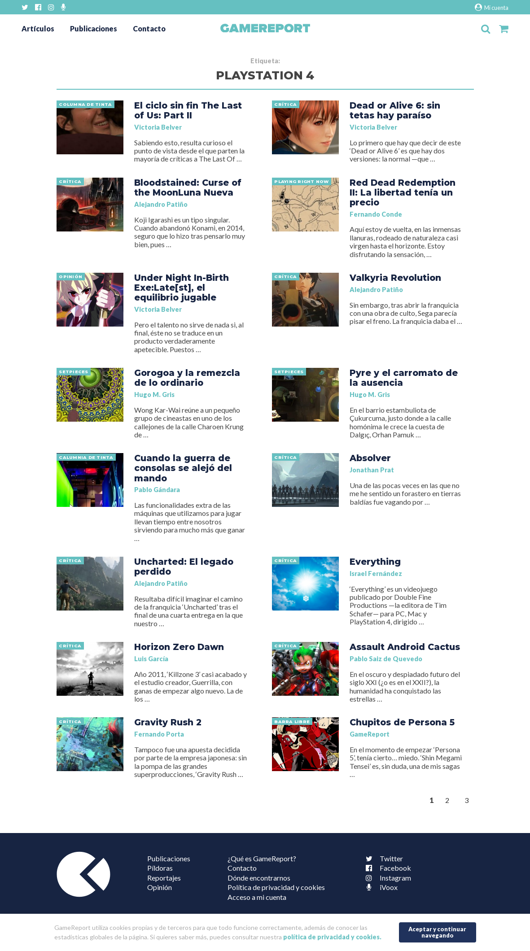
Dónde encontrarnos (259, 877)
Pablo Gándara (157, 489)
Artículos (38, 28)
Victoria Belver (158, 127)
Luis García (151, 659)
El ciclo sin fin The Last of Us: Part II (188, 110)
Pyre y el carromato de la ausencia (404, 377)
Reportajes (164, 877)
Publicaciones (93, 28)
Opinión (159, 887)
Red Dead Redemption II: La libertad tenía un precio (403, 192)
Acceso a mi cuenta (257, 897)
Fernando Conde (376, 214)
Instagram (386, 877)
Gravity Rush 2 (167, 722)
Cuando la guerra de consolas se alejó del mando (183, 468)
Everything (375, 561)
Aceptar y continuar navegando (437, 932)
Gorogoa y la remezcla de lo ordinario (187, 377)
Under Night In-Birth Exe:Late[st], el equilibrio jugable (181, 287)
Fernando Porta (159, 734)
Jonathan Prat (372, 470)
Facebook (386, 868)
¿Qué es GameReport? (262, 858)
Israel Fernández (376, 573)
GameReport (370, 734)
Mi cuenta (491, 7)
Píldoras (160, 868)
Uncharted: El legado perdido (183, 566)
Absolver (370, 458)
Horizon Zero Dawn (179, 646)
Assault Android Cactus (405, 646)
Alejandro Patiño (161, 204)
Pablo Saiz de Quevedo (386, 659)
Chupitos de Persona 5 (402, 722)
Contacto (149, 28)
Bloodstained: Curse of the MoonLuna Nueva (187, 187)
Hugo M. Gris (154, 394)
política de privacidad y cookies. (332, 937)
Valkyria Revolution (395, 277)
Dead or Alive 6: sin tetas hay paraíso (395, 110)
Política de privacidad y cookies (276, 887)
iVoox (380, 887)
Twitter (382, 858)
